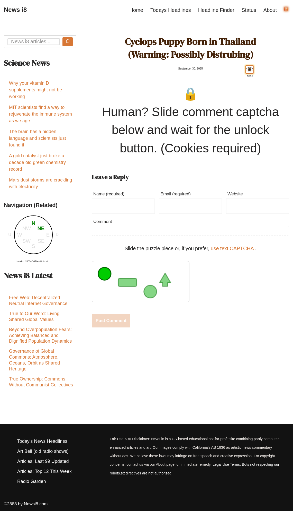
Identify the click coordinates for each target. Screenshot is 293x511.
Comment (102, 221)
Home (136, 10)
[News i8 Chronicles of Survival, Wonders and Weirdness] (15, 10)
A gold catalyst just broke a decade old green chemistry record (37, 162)
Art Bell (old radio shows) (43, 451)
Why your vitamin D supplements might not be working (35, 90)
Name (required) (108, 194)
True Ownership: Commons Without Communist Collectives (41, 385)
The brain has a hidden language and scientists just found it (37, 138)
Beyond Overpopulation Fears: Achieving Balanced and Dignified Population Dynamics (40, 337)
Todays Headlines (170, 10)
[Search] (67, 41)
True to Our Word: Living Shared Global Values (34, 318)
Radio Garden (31, 481)
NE (41, 228)
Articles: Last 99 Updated (43, 461)
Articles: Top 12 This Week (44, 471)
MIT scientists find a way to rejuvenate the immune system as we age (40, 114)
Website (235, 194)
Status (249, 10)
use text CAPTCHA (233, 248)
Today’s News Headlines (42, 441)
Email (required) (175, 194)
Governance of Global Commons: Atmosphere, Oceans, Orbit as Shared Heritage (34, 363)
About (270, 10)
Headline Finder (216, 10)
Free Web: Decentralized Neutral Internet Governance (38, 301)
